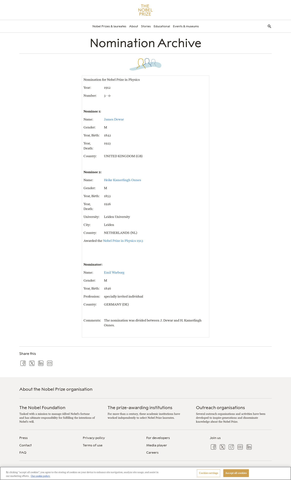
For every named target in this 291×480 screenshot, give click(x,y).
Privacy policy (94, 438)
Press (23, 438)
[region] (145, 473)
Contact (25, 445)
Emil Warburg (114, 272)
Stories (146, 26)
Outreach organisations (220, 407)
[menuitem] (109, 26)
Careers (152, 452)
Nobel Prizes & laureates (109, 26)
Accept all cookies (236, 473)
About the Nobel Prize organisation (55, 389)
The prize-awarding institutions (140, 407)
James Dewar (114, 119)
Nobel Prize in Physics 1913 (123, 241)
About (133, 26)
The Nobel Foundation (42, 407)
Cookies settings (208, 473)
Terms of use (92, 445)
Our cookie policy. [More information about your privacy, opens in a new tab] (40, 476)
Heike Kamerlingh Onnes (122, 180)
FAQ (22, 452)
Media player (156, 445)
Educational (162, 26)
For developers (158, 438)
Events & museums (186, 26)
